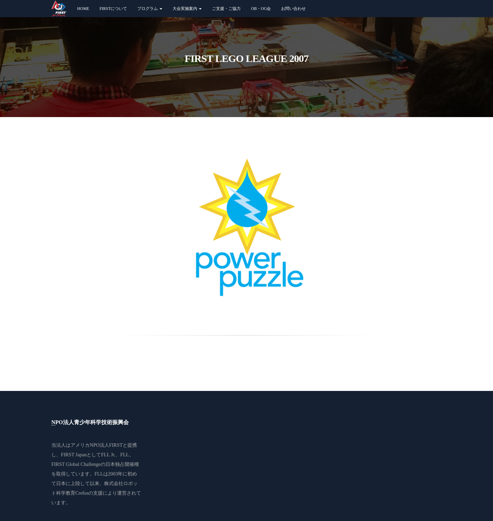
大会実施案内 (187, 8)
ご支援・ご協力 (226, 8)
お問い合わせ (293, 8)
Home (83, 8)
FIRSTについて (113, 8)
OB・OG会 (261, 8)
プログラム (149, 8)
